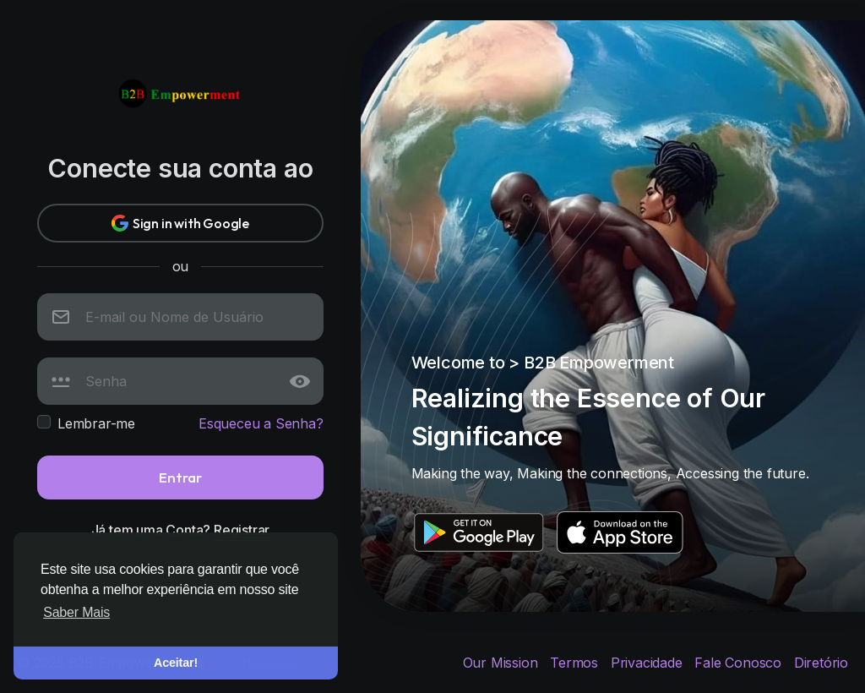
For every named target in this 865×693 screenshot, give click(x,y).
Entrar (180, 477)
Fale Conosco (739, 662)
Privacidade (649, 662)
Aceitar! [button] (176, 662)
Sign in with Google (180, 223)
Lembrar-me (96, 423)
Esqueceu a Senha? (261, 423)
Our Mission (502, 662)
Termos (576, 662)
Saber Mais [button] (76, 612)
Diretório (821, 662)
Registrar (241, 529)
